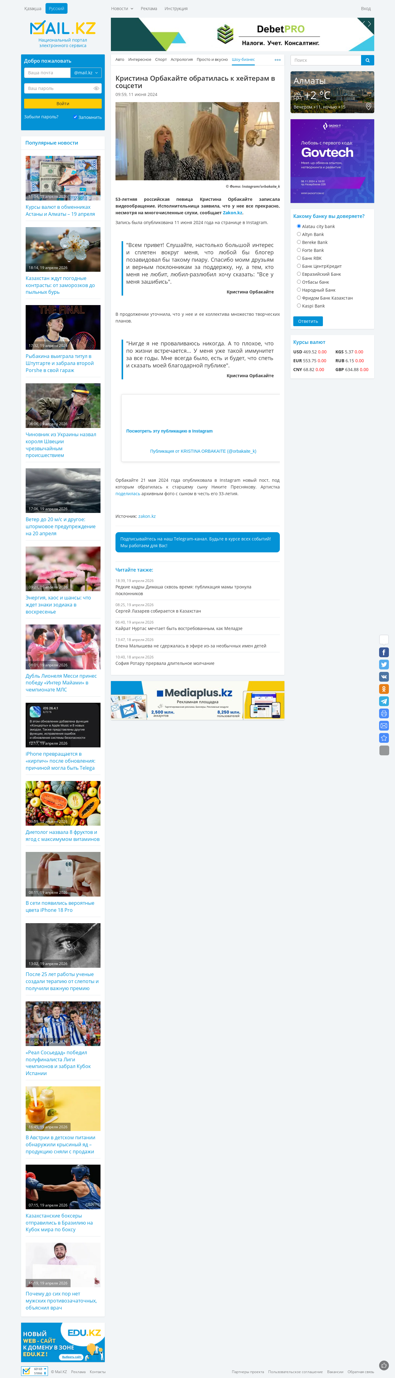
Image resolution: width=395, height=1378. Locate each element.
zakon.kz (147, 516)
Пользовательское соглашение (295, 1371)
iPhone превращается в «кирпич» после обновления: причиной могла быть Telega (63, 737)
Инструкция (176, 8)
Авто (119, 59)
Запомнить (90, 117)
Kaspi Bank (313, 306)
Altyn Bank (313, 234)
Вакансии (335, 1371)
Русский (56, 8)
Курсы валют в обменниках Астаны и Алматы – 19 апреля (63, 186)
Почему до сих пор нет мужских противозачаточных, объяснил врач (63, 1277)
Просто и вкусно (212, 59)
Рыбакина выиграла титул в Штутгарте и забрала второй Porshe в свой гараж (63, 339)
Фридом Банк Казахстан (327, 298)
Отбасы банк (315, 282)
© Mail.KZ (59, 1371)
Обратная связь (361, 1371)
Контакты (98, 1371)
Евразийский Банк (321, 274)
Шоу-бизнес (243, 59)
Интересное (139, 59)
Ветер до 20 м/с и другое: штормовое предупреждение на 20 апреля (63, 502)
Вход (366, 8)
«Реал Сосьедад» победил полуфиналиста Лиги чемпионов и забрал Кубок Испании (63, 1039)
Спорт (161, 59)
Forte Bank (313, 250)
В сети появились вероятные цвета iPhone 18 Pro (63, 882)
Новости (122, 8)
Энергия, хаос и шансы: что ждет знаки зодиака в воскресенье (63, 581)
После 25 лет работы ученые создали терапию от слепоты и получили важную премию (63, 957)
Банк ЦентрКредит (322, 266)
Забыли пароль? (41, 117)
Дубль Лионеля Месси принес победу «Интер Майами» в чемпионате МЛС (63, 659)
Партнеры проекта (248, 1371)
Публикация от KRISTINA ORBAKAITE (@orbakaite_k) (203, 451)
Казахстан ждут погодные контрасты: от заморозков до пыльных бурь (63, 261)
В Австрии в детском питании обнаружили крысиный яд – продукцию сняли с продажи (63, 1120)
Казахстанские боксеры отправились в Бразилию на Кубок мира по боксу (63, 1199)
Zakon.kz (232, 213)
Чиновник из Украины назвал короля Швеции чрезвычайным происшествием (63, 421)
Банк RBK (312, 258)
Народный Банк (318, 290)
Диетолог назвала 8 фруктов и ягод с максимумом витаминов (63, 811)
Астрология (182, 59)
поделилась (128, 493)
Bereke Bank (314, 242)
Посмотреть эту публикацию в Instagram (169, 431)
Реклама (149, 8)
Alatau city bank (318, 226)
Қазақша (32, 8)
